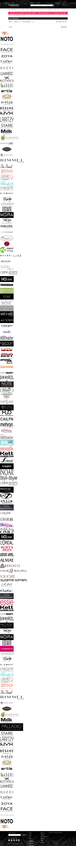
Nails (31, 9)
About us (61, 1)
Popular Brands (11, 9)
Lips (27, 9)
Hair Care (56, 9)
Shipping (42, 838)
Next (64, 21)
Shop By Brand (16, 15)
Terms (42, 840)
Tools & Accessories (40, 9)
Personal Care (65, 9)
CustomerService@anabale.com (16, 843)
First (57, 21)
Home (9, 15)
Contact (65, 1)
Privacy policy (44, 836)
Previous (60, 21)
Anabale (13, 5)
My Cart (42, 842)
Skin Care (49, 9)
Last (66, 21)
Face (19, 9)
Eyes (23, 9)
